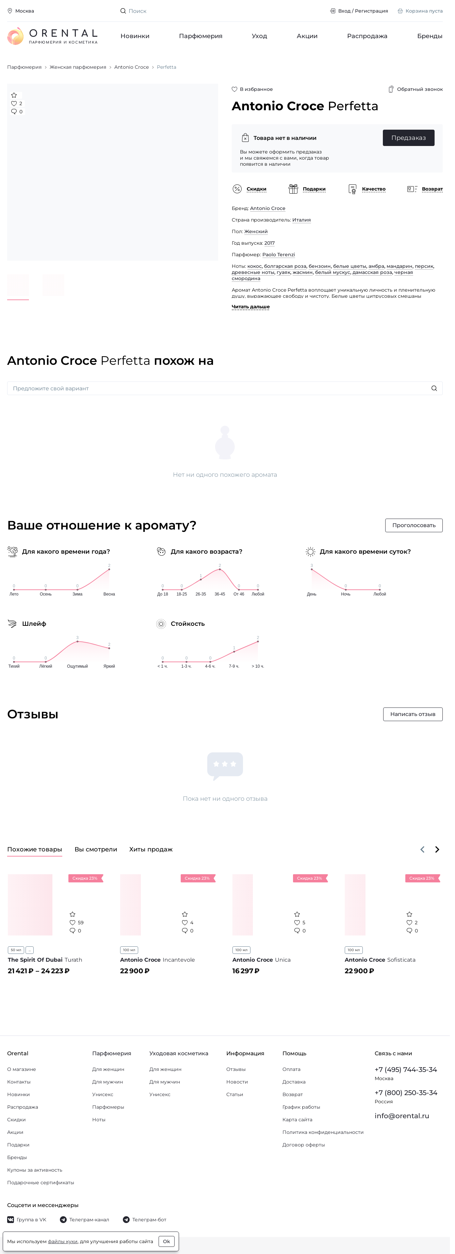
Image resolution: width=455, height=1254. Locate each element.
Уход (259, 36)
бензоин (320, 266)
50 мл (16, 950)
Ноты (98, 1120)
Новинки (134, 36)
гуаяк (283, 272)
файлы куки (63, 1241)
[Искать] (434, 388)
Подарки (18, 1145)
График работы (301, 1107)
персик (424, 266)
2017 (269, 243)
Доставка (294, 1082)
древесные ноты (253, 272)
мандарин (399, 266)
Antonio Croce (268, 208)
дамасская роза (372, 272)
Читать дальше (251, 307)
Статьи (234, 1094)
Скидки (16, 1120)
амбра (376, 266)
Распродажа (367, 36)
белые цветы (349, 266)
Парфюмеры (108, 1107)
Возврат (292, 1094)
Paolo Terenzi (278, 254)
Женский (256, 231)
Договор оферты (303, 1145)
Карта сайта (297, 1120)
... (30, 950)
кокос (254, 266)
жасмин (303, 272)
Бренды (430, 36)
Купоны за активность (34, 1170)
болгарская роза (285, 266)
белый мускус (332, 272)
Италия (301, 220)
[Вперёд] (437, 849)
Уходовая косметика (178, 1053)
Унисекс (102, 1094)
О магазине (21, 1069)
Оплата (291, 1069)
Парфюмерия (201, 36)
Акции (307, 36)
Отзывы (236, 1069)
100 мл (129, 950)
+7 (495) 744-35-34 (406, 1069)
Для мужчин (107, 1082)
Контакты (19, 1082)
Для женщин (108, 1069)
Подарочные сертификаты (40, 1182)
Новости (237, 1082)
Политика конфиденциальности (323, 1132)
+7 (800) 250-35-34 (406, 1093)
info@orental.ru (402, 1116)
